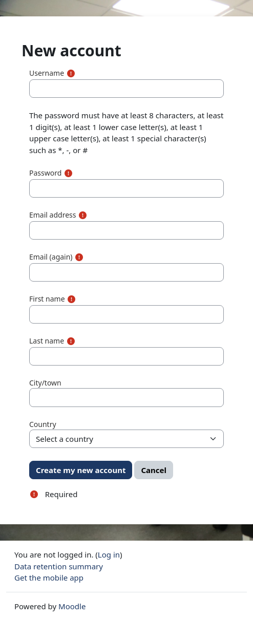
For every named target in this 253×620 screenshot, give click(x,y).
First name (47, 299)
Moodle (72, 606)
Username (46, 73)
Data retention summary (58, 566)
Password (45, 173)
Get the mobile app (48, 577)
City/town (45, 383)
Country (42, 424)
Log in (109, 554)
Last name (46, 341)
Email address (52, 215)
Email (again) (51, 257)
